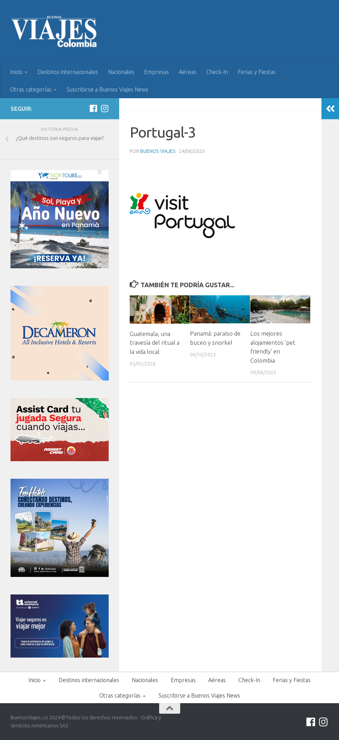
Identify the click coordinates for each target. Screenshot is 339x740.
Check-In (217, 72)
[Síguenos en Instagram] (104, 108)
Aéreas (187, 72)
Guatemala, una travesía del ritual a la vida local (154, 342)
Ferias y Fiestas (257, 72)
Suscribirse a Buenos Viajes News (107, 89)
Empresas (156, 72)
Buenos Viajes (158, 151)
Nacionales (121, 72)
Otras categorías (31, 89)
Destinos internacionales (68, 72)
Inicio (16, 72)
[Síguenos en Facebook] (93, 108)
